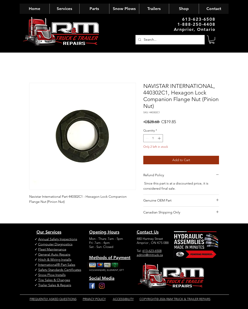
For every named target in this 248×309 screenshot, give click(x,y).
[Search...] (170, 39)
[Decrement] (146, 138)
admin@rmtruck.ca (150, 255)
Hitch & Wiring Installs (54, 260)
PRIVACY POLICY (94, 299)
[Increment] (159, 138)
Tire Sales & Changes (54, 280)
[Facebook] (92, 286)
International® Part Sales (56, 265)
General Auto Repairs (54, 254)
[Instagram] (102, 286)
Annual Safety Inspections (57, 239)
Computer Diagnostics (55, 244)
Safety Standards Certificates (59, 270)
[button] (212, 40)
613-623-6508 (152, 251)
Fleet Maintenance (52, 249)
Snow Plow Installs (52, 275)
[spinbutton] (153, 138)
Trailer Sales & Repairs (54, 285)
